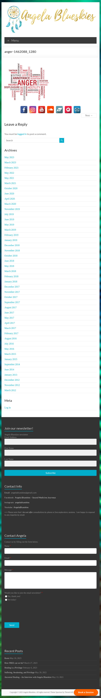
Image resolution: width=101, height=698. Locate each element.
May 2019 (9, 224)
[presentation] (22, 611)
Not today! (11, 600)
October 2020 (10, 188)
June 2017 (9, 312)
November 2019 (12, 209)
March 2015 (10, 354)
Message (8, 570)
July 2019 (9, 214)
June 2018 (9, 261)
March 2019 (10, 230)
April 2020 (9, 198)
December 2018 (11, 245)
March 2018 (10, 271)
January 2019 (10, 240)
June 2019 (9, 219)
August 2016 (10, 338)
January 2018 (10, 281)
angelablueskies (22, 502)
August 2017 (10, 307)
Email (7, 558)
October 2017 (10, 297)
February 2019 (11, 235)
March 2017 (10, 328)
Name (7, 546)
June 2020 (9, 193)
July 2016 (9, 343)
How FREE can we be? (14, 663)
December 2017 (11, 286)
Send (11, 625)
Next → (89, 115)
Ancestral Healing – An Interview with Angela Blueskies (27, 677)
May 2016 (9, 349)
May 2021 (9, 178)
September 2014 (12, 364)
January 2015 (10, 359)
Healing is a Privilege (13, 668)
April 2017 (9, 323)
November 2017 (12, 292)
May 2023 (9, 157)
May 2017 (9, 318)
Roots (6, 658)
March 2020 (10, 204)
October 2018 (10, 255)
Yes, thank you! (13, 596)
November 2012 (12, 385)
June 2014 (9, 369)
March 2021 (10, 183)
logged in (22, 134)
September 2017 (12, 302)
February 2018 (11, 276)
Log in (7, 407)
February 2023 (11, 167)
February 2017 (11, 333)
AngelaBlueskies (21, 507)
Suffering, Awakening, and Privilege (19, 672)
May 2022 (9, 173)
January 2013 (10, 374)
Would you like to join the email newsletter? (23, 593)
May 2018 (9, 266)
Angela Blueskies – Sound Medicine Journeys (35, 497)
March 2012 (10, 390)
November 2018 (12, 250)
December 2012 (11, 380)
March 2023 (10, 162)
